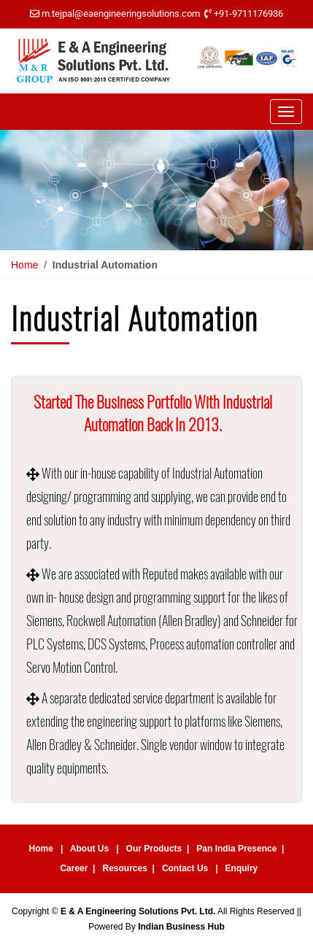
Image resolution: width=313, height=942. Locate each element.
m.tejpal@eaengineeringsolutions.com (121, 13)
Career (74, 868)
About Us (89, 848)
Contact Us (185, 868)
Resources (124, 868)
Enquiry (241, 868)
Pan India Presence (236, 848)
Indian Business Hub (181, 927)
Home (24, 265)
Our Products (154, 848)
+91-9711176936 (248, 13)
